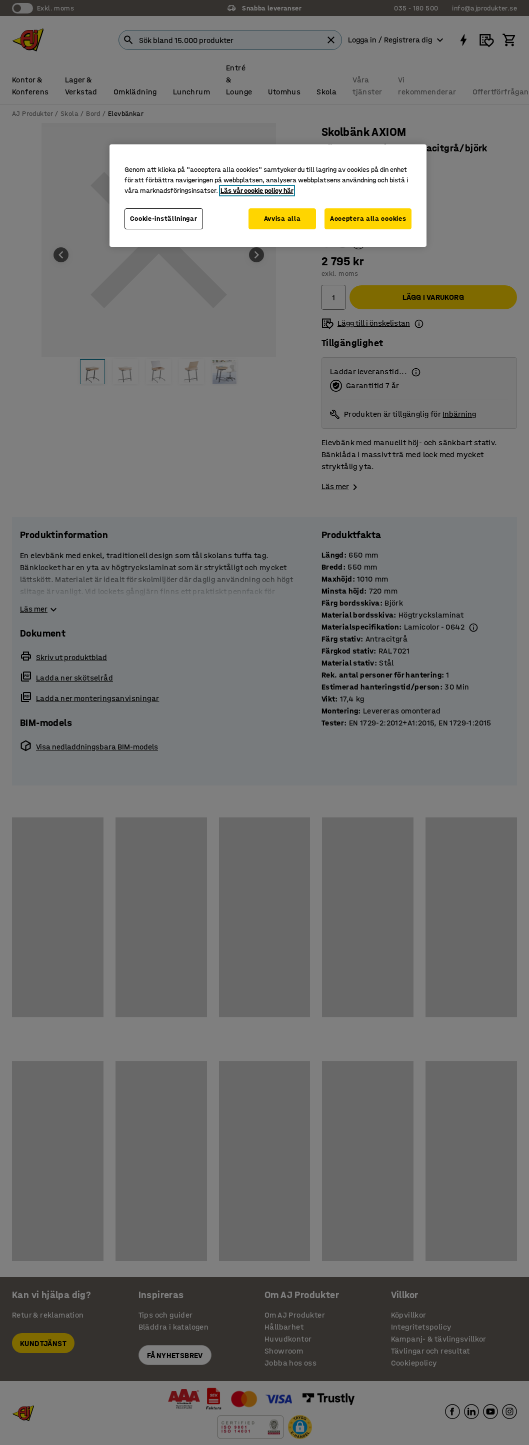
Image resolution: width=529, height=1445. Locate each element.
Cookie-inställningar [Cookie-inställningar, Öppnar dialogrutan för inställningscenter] (164, 218)
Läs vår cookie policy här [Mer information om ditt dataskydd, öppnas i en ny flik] (257, 190)
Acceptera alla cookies (368, 218)
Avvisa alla (282, 218)
